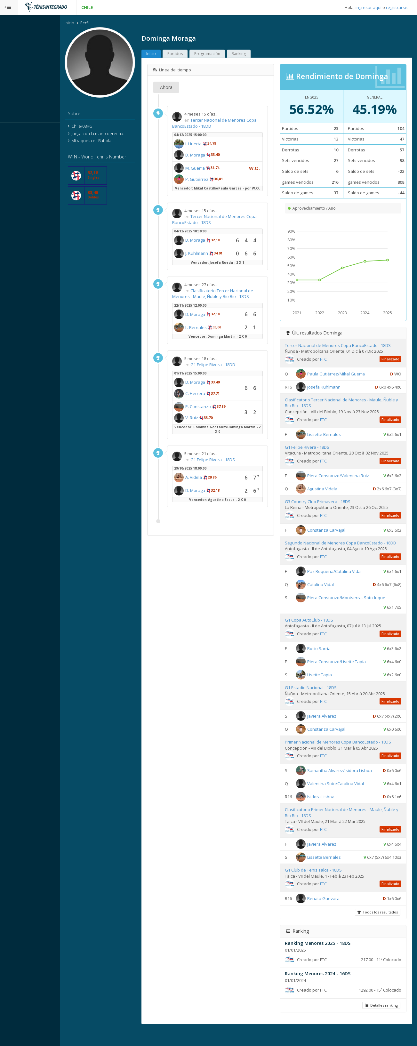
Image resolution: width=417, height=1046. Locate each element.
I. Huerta (211, 144)
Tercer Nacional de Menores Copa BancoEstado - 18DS (226, 225)
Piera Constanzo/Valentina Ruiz (347, 476)
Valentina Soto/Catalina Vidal (344, 800)
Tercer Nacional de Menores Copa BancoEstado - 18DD (226, 124)
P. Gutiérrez (214, 180)
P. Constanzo (216, 412)
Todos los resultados (377, 928)
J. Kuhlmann (214, 259)
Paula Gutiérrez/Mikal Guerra (344, 374)
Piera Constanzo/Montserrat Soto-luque (355, 604)
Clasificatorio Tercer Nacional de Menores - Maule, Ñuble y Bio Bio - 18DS (230, 299)
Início (169, 54)
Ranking (257, 54)
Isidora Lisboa (329, 813)
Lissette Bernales (332, 435)
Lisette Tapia (328, 681)
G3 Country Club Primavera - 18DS (326, 502)
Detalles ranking (380, 1021)
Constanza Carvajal (335, 531)
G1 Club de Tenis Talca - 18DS (321, 886)
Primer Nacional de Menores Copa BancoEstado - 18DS (346, 749)
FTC (332, 360)
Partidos (193, 54)
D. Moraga (213, 155)
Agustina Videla (331, 489)
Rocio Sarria (327, 655)
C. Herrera (213, 399)
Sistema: (11, 131)
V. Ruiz (209, 423)
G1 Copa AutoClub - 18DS (317, 627)
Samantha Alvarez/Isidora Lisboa (348, 777)
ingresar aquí (368, 7)
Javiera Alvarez (330, 723)
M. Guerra (213, 169)
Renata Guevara (332, 915)
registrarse (396, 7)
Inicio (87, 23)
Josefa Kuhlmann (332, 387)
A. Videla (211, 483)
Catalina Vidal (329, 591)
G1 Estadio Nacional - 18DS (319, 694)
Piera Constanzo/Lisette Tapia (345, 668)
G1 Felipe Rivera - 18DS (230, 465)
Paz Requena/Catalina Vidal (343, 578)
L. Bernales (214, 332)
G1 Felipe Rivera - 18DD (230, 370)
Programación (225, 54)
